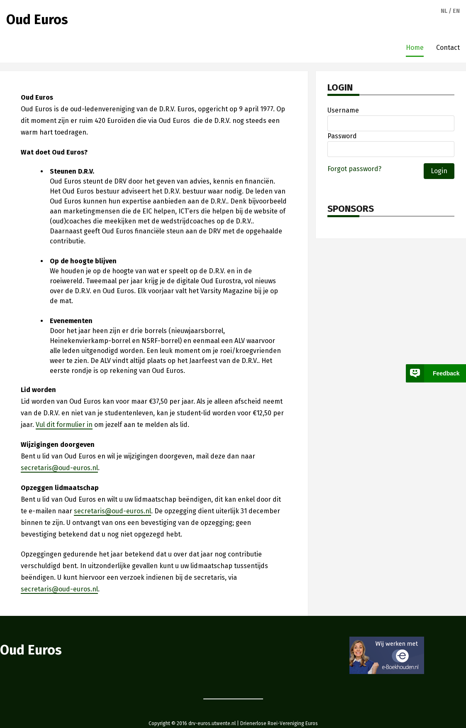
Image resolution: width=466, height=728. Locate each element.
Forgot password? (354, 169)
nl (444, 11)
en (456, 11)
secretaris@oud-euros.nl (59, 468)
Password (342, 136)
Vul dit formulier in (64, 425)
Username (343, 110)
